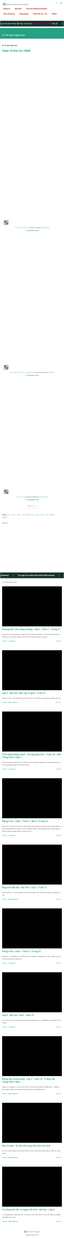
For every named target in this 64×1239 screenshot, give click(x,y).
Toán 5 (42, 515)
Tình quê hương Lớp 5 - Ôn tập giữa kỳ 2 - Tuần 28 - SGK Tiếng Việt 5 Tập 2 (31, 756)
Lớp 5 (9, 515)
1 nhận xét (12, 641)
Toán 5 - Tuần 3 (20, 497)
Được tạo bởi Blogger (32, 1231)
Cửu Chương (8, 14)
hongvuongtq (45, 227)
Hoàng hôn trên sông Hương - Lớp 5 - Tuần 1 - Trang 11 (31, 629)
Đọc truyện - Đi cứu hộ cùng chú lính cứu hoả (26, 1145)
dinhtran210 (51, 372)
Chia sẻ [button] (4, 517)
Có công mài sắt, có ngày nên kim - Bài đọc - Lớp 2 (28, 1209)
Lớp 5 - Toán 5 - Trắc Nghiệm (21, 515)
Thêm (53, 14)
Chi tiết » (59, 641)
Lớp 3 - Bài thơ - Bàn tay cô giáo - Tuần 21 (24, 692)
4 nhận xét (12, 769)
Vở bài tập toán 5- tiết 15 (21, 227)
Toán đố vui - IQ (39, 14)
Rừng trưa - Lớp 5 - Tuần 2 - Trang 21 (21, 951)
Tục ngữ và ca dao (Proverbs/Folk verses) (38, 575)
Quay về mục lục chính (16, 50)
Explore (5, 8)
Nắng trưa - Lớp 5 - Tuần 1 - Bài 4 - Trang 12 (25, 821)
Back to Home (32, 506)
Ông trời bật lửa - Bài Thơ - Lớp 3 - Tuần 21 (24, 887)
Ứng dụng (22, 14)
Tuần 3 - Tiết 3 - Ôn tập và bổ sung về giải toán (21, 372)
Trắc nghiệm (50, 515)
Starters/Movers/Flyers (35, 8)
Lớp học (54, 8)
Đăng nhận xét (13, 702)
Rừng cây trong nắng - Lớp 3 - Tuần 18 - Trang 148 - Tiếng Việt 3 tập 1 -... (29, 1080)
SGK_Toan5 (35, 515)
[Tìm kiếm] (56, 3)
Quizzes (17, 8)
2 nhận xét (12, 835)
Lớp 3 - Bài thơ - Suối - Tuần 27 (18, 1015)
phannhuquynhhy (43, 497)
